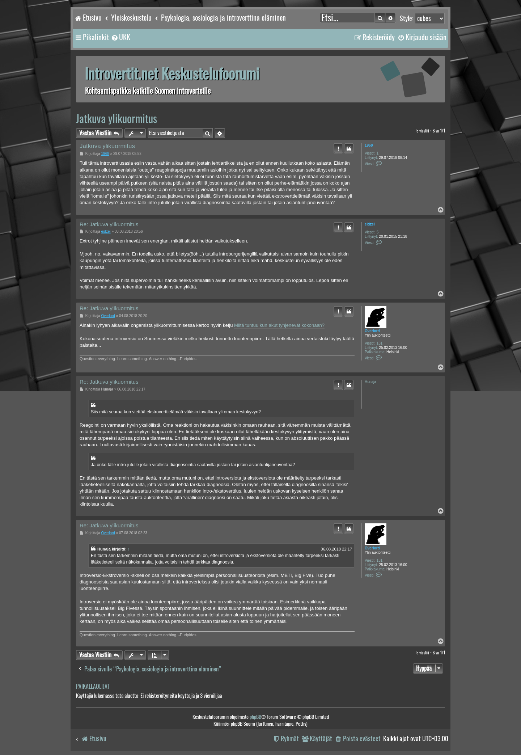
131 (380, 343)
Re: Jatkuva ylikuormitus (109, 224)
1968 (369, 145)
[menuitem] (120, 37)
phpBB (255, 716)
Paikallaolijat (92, 686)
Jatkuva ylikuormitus (116, 118)
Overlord (372, 331)
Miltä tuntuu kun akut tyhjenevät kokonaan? (279, 325)
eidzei (370, 224)
